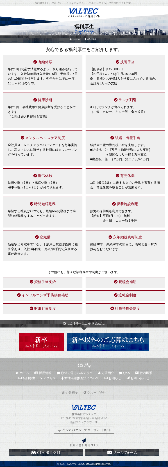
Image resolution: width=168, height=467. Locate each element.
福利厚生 (26, 378)
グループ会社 (95, 392)
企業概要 (70, 392)
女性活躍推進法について (80, 378)
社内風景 (143, 373)
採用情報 (43, 373)
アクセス (48, 378)
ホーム (75, 39)
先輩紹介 (106, 373)
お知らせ (112, 378)
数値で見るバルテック (75, 373)
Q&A (124, 373)
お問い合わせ (138, 378)
